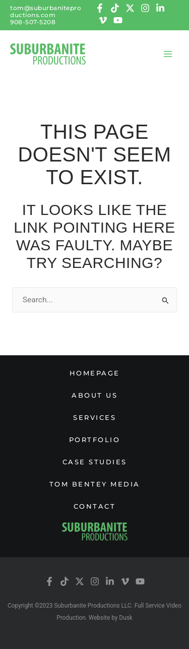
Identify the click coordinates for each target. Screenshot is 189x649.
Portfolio (94, 440)
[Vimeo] (102, 20)
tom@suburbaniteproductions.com (45, 11)
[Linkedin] (160, 8)
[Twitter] (130, 8)
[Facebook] (99, 8)
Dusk (125, 617)
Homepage (95, 373)
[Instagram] (145, 8)
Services (94, 417)
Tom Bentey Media (94, 484)
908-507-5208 (32, 22)
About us (94, 395)
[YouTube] (117, 20)
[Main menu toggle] (168, 54)
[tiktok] (114, 8)
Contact (95, 506)
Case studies (94, 462)
